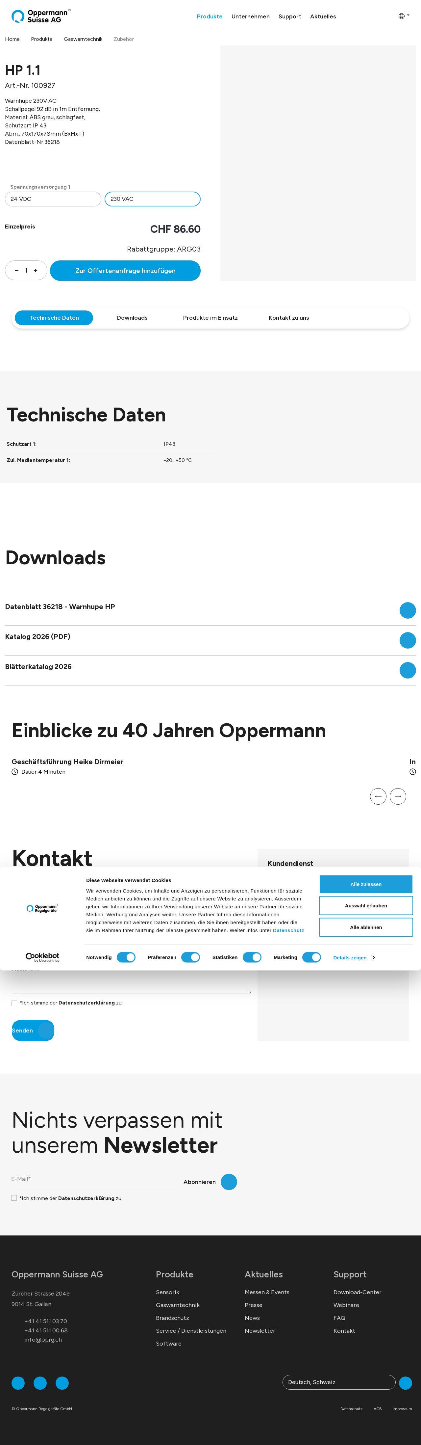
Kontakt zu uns (289, 317)
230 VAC (122, 198)
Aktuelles (264, 1274)
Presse (253, 1305)
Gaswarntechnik (178, 1305)
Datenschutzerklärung (87, 1003)
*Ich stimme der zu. (71, 1003)
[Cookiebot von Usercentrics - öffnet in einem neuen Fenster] (42, 1432)
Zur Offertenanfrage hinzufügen (125, 271)
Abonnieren (200, 1182)
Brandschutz (172, 1318)
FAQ (339, 1318)
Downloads (132, 317)
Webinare (346, 1305)
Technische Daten (54, 317)
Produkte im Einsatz (210, 317)
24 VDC (21, 198)
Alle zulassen (366, 1358)
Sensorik (167, 1292)
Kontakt (344, 1330)
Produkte (174, 1274)
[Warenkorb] (391, 15)
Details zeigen (349, 1432)
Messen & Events (267, 1292)
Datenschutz (288, 1404)
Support (350, 1274)
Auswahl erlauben (366, 1380)
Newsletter (260, 1330)
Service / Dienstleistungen (191, 1330)
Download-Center (358, 1292)
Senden (22, 1030)
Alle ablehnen (366, 1402)
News (252, 1318)
